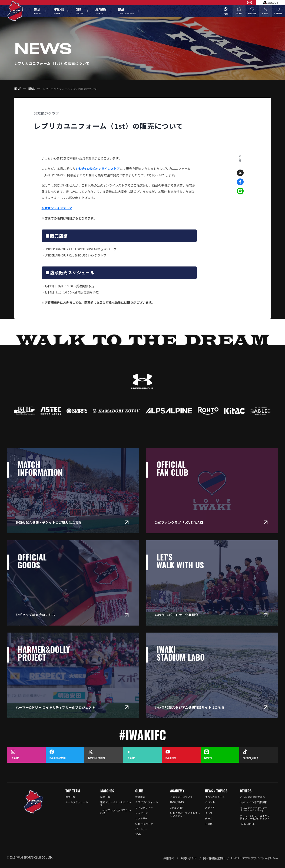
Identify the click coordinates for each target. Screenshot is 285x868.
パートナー (141, 829)
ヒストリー (141, 818)
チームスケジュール (76, 802)
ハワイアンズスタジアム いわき (115, 812)
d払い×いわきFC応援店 (253, 802)
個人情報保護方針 (214, 858)
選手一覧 (70, 797)
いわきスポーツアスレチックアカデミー (185, 814)
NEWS (31, 88)
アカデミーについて (181, 797)
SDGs (138, 834)
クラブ (53, 113)
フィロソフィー (144, 807)
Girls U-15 (176, 807)
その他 (209, 824)
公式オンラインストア (57, 208)
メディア (210, 807)
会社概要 (140, 797)
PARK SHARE (247, 824)
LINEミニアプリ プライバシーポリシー (254, 858)
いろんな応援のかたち (252, 797)
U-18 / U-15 (177, 802)
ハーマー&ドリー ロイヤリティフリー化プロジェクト (255, 817)
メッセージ (141, 813)
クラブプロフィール (146, 802)
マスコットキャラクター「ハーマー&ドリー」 (253, 809)
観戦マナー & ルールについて (115, 804)
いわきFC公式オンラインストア (98, 168)
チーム (209, 818)
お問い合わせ (189, 858)
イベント (210, 802)
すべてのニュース (215, 797)
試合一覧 (105, 797)
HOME (17, 88)
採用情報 (168, 858)
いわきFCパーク (144, 824)
